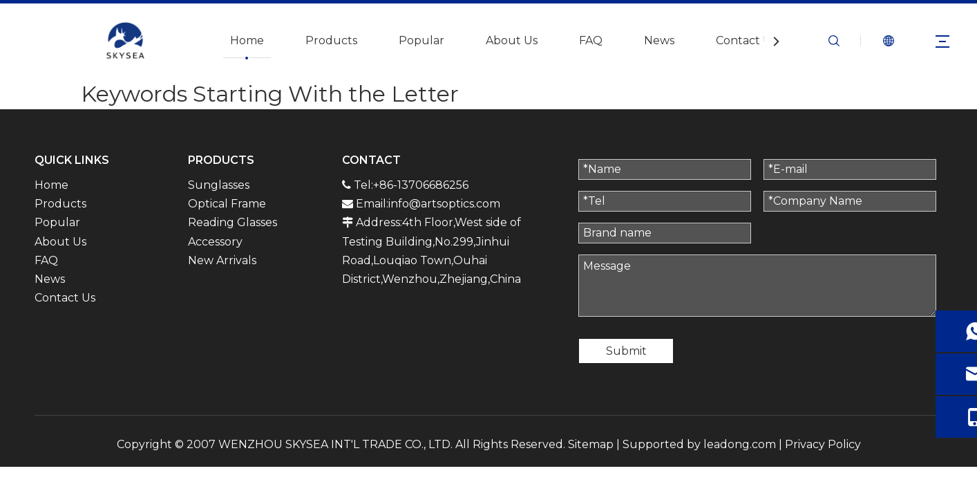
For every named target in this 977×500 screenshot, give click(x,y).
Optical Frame (227, 203)
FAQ (591, 40)
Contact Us (746, 40)
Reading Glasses (232, 222)
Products (331, 40)
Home (247, 40)
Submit (626, 351)
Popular (421, 40)
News (659, 40)
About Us (512, 40)
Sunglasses (218, 185)
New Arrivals (222, 260)
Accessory (215, 241)
